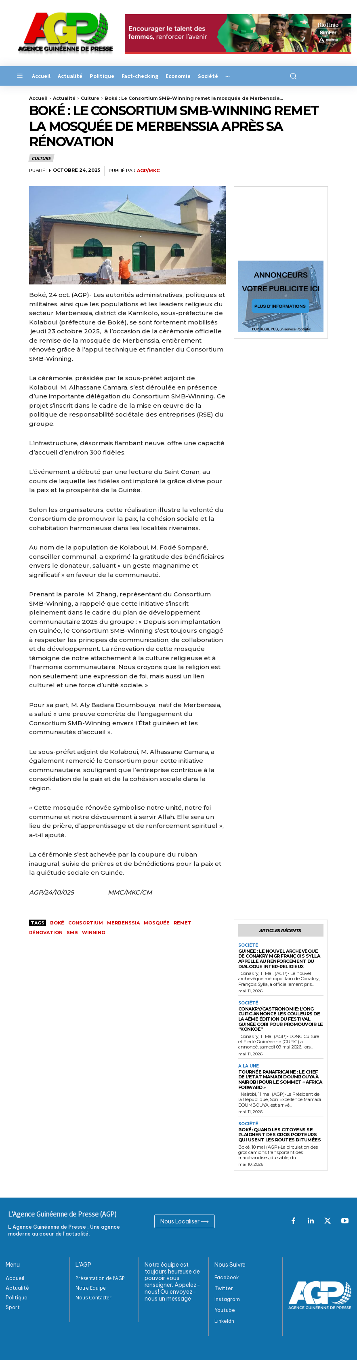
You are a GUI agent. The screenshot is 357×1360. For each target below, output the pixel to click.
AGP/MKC (148, 170)
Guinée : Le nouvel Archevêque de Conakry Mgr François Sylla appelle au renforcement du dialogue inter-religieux (279, 958)
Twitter (223, 1288)
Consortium (85, 923)
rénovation (46, 932)
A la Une (248, 1066)
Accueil (38, 98)
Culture (90, 98)
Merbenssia (123, 923)
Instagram (227, 1300)
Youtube (224, 1310)
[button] (291, 75)
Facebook (226, 1277)
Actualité (64, 98)
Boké (57, 923)
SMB (72, 932)
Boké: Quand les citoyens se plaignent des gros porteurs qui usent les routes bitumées (280, 1135)
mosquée (157, 923)
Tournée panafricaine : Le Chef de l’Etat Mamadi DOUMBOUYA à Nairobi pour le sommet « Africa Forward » (280, 1079)
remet (182, 923)
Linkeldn (224, 1321)
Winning (93, 932)
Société (248, 945)
